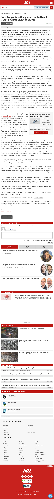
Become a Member (39, 445)
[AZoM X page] (28, 476)
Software (5, 460)
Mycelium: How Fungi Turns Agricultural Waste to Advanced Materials (34, 353)
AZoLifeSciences (31, 432)
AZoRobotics (6, 427)
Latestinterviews (9, 247)
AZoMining (6, 434)
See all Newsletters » (7, 416)
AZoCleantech (6, 429)
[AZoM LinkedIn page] (22, 476)
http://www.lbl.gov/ (6, 212)
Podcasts (21, 454)
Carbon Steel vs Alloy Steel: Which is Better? (32, 328)
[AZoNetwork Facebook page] (25, 476)
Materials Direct (8, 376)
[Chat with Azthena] (50, 496)
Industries (21, 450)
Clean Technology (12, 402)
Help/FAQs (21, 458)
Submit (50, 242)
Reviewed (49, 23)
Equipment (6, 447)
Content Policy (38, 458)
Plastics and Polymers (16, 13)
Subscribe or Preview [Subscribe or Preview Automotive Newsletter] (12, 396)
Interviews (21, 443)
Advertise (37, 450)
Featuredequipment (27, 247)
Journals (5, 458)
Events (5, 454)
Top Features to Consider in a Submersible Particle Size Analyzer (21, 379)
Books (4, 448)
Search (36, 443)
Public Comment (30, 240)
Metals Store (6, 456)
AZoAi (28, 429)
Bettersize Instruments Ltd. (10, 382)
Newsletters (38, 447)
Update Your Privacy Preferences (27, 494)
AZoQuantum (30, 427)
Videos (5, 452)
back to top (49, 465)
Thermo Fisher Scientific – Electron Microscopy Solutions (17, 370)
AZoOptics (5, 431)
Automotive (11, 395)
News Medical (30, 431)
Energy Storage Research (14, 409)
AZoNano (5, 425)
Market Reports (23, 445)
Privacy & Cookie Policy (40, 454)
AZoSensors (30, 425)
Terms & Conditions (39, 452)
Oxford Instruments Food (10, 387)
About (36, 441)
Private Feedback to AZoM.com (45, 240)
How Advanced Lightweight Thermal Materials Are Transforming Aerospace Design (27, 374)
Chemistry (25, 13)
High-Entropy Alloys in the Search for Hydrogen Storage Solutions (33, 340)
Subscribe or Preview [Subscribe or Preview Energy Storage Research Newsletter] (12, 410)
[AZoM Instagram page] (31, 476)
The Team (21, 460)
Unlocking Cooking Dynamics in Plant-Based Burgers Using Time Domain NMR (25, 385)
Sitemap (37, 456)
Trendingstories (44, 247)
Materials (21, 447)
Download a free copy (41, 132)
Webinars (21, 441)
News (8, 13)
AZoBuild (5, 432)
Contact (37, 448)
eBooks (5, 450)
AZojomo (21, 452)
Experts (21, 456)
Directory (5, 445)
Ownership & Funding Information (40, 460)
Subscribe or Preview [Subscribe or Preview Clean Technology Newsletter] (12, 403)
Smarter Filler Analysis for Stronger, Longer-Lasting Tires (19, 368)
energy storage (7, 116)
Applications (22, 448)
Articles (5, 443)
